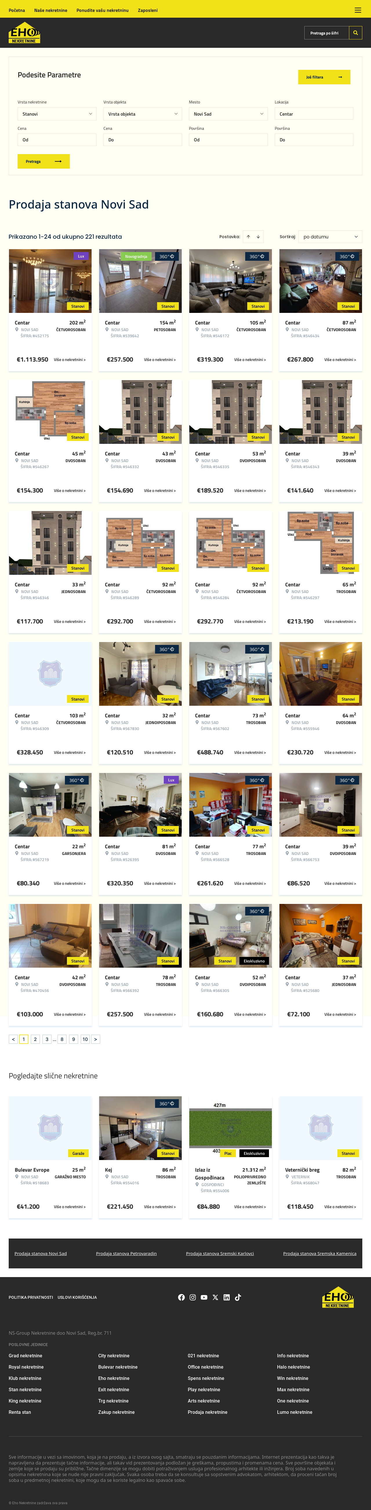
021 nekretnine (203, 1351)
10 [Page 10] (85, 1035)
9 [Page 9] (73, 1035)
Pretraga (44, 157)
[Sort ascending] (248, 232)
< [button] (13, 1035)
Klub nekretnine (25, 1374)
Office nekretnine (205, 1362)
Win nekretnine (292, 1374)
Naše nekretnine (50, 10)
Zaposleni (148, 10)
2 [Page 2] (35, 1035)
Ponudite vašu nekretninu (103, 10)
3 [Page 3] (47, 1035)
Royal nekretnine (26, 1362)
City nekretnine (114, 1351)
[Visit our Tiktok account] (237, 1293)
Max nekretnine (293, 1385)
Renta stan (20, 1408)
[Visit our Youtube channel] (204, 1293)
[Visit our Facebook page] (181, 1293)
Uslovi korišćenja (77, 1293)
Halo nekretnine (293, 1362)
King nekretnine (25, 1396)
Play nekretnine (204, 1385)
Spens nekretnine (206, 1374)
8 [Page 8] (62, 1035)
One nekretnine (293, 1396)
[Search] (355, 32)
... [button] (54, 1035)
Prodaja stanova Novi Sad (40, 1249)
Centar (286, 109)
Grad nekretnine (25, 1351)
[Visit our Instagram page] (192, 1293)
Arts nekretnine (204, 1396)
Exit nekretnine (113, 1385)
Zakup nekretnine (116, 1408)
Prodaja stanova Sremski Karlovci (220, 1249)
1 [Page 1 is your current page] (24, 1035)
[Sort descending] (258, 232)
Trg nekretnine (113, 1396)
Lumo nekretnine (294, 1408)
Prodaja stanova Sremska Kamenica (320, 1249)
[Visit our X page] (215, 1293)
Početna (17, 10)
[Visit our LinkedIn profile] (226, 1293)
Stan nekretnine (25, 1385)
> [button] (95, 1035)
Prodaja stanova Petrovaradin (126, 1249)
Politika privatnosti (31, 1293)
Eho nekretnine (114, 1374)
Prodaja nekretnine (208, 1408)
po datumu (315, 232)
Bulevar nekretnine (118, 1362)
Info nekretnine (293, 1351)
